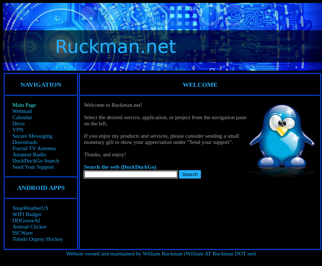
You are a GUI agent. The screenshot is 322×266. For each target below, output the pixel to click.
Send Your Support (33, 167)
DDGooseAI (26, 220)
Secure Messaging (32, 136)
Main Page (24, 105)
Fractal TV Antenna (34, 148)
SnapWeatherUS (30, 208)
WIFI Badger (27, 214)
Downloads (24, 142)
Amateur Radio (29, 154)
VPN (17, 130)
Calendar (22, 117)
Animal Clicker (29, 227)
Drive (18, 123)
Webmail (22, 111)
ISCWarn (22, 233)
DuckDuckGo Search (35, 161)
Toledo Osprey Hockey (37, 239)
